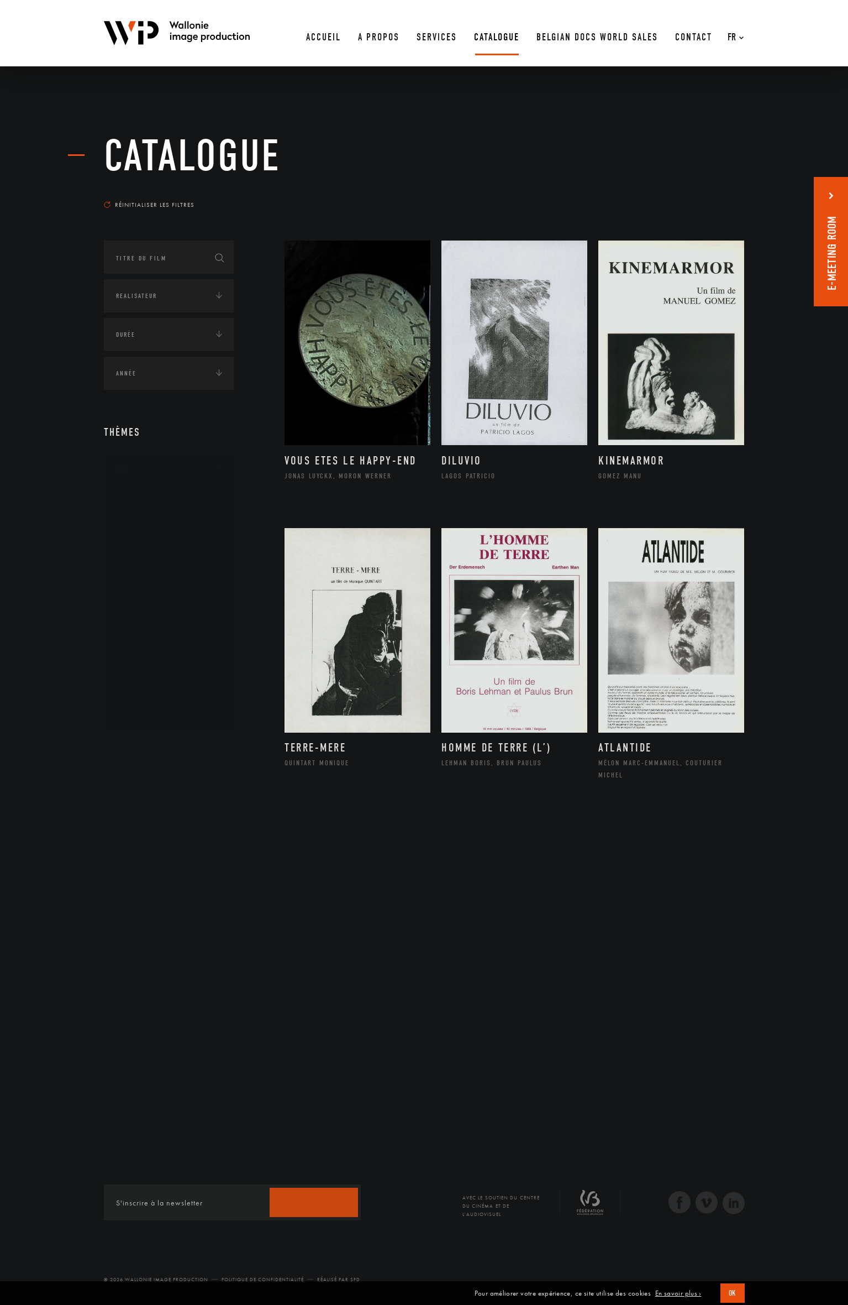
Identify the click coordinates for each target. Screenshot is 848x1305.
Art (121, 469)
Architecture (150, 502)
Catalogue (192, 155)
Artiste (139, 538)
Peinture (142, 643)
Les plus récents (717, 194)
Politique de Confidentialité (263, 1279)
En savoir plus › (678, 1293)
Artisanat (145, 520)
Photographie (152, 678)
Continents (135, 751)
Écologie (130, 786)
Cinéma (140, 555)
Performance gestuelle (170, 660)
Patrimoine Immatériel (168, 625)
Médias (126, 854)
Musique (142, 608)
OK (732, 1293)
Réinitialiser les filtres (149, 204)
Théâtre (140, 713)
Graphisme (146, 572)
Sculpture (144, 696)
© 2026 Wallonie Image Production (156, 1279)
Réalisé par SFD (338, 1279)
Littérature (147, 590)
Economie (131, 820)
